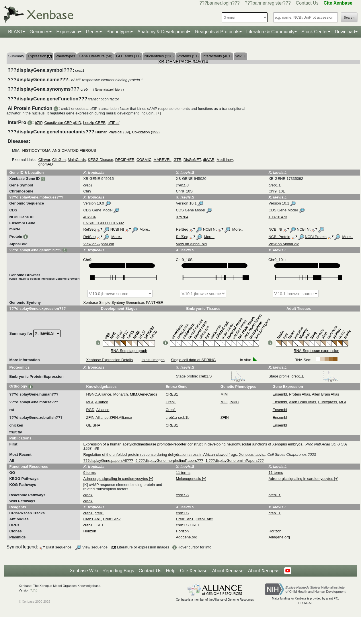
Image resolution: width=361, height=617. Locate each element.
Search (349, 17)
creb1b (184, 417)
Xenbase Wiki (84, 570)
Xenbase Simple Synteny (104, 302)
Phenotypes (118, 31)
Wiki (240, 56)
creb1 (88, 513)
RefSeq (89, 229)
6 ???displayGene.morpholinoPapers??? (169, 460)
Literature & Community (270, 31)
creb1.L (315, 376)
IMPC (234, 402)
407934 (89, 217)
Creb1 (171, 402)
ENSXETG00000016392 (103, 223)
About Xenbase (227, 570)
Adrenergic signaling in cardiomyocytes (116, 478)
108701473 (277, 217)
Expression (67, 31)
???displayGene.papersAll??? (108, 460)
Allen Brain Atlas (325, 394)
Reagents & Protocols (217, 31)
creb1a (171, 417)
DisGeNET (192, 159)
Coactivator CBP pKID (62, 122)
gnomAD (45, 164)
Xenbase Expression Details (109, 360)
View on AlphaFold (98, 244)
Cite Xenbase (194, 570)
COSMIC (143, 159)
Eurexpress (327, 402)
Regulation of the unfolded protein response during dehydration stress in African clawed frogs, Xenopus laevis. (174, 454)
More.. (145, 229)
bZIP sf (113, 122)
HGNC (91, 394)
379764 (182, 217)
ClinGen (59, 159)
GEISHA (93, 425)
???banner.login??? (219, 3)
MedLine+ (224, 159)
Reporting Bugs (118, 570)
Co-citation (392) (145, 132)
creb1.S (222, 376)
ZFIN (90, 417)
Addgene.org (186, 537)
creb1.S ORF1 (188, 525)
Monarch (120, 394)
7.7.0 (34, 590)
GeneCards (147, 394)
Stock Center (314, 31)
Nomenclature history (108, 89)
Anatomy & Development (162, 31)
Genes (92, 31)
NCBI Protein (279, 237)
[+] (159, 113)
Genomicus (135, 302)
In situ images (153, 360)
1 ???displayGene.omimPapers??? (235, 460)
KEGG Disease (100, 159)
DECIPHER (124, 159)
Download (345, 31)
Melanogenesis (189, 478)
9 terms (89, 472)
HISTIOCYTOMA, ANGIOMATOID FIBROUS (59, 150)
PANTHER (154, 302)
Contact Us (307, 3)
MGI (89, 402)
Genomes (39, 31)
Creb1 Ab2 (111, 519)
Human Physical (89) (112, 132)
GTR (177, 159)
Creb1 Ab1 (92, 519)
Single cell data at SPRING (193, 360)
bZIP (38, 122)
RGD (90, 410)
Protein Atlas (299, 394)
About (263, 570)
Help (170, 570)
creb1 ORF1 (93, 525)
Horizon (89, 531)
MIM (133, 394)
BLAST (15, 31)
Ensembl (280, 394)
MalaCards (77, 159)
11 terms (183, 472)
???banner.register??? (268, 3)
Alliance (104, 394)
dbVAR (208, 159)
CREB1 (172, 394)
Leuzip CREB (94, 122)
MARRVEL (162, 159)
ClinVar (44, 159)
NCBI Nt (117, 229)
